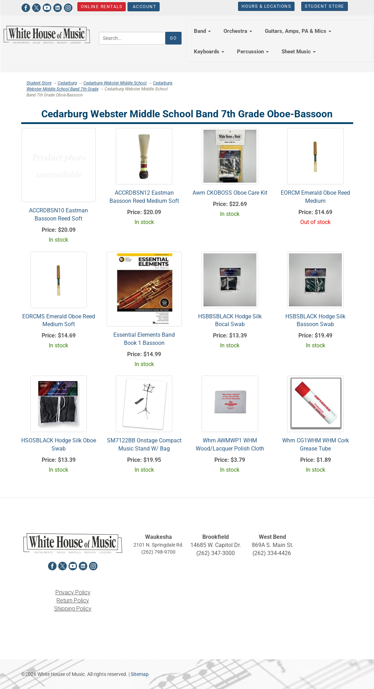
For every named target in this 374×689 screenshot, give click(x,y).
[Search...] (132, 38)
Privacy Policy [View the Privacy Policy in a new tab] (72, 592)
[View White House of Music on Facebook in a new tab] (25, 7)
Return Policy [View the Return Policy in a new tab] (73, 600)
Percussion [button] (253, 51)
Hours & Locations (266, 6)
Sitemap (140, 674)
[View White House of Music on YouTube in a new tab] (47, 7)
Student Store (324, 6)
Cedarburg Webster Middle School (115, 83)
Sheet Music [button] (298, 51)
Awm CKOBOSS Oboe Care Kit (229, 192)
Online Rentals (101, 6)
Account (143, 6)
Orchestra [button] (238, 31)
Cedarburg (67, 83)
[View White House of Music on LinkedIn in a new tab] (57, 7)
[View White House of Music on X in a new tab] (36, 7)
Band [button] (202, 31)
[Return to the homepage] (47, 34)
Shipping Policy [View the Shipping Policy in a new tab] (72, 608)
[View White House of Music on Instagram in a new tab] (68, 7)
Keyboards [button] (209, 51)
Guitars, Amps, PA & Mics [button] (298, 31)
